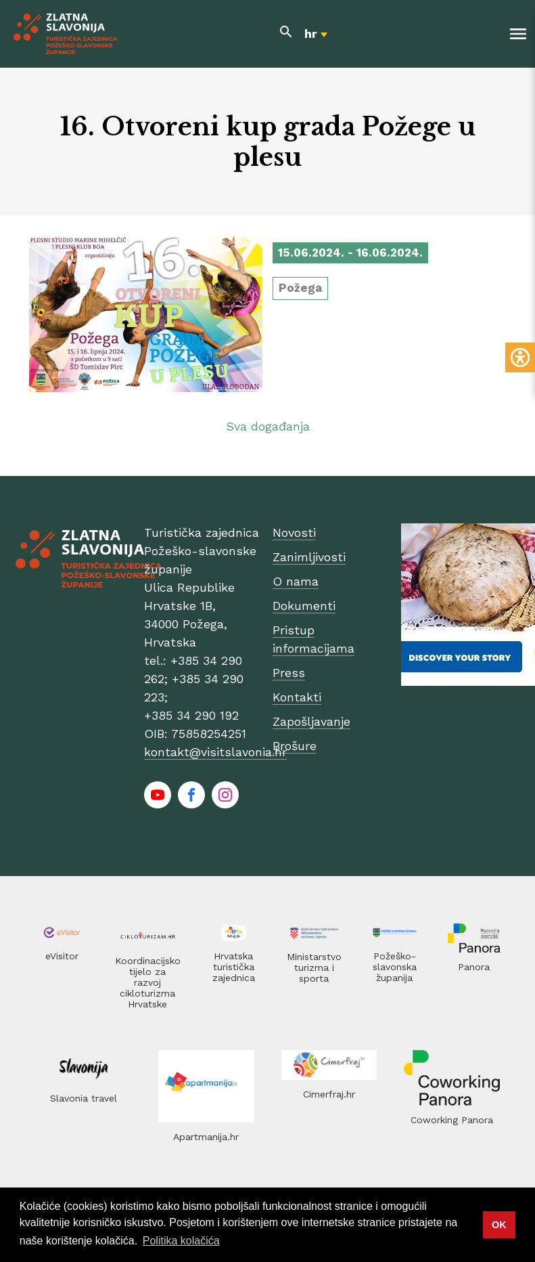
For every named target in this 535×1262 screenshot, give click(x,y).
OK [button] (499, 1224)
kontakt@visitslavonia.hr (215, 752)
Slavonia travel (83, 1098)
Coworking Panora (452, 1119)
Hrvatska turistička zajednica (233, 967)
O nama (296, 581)
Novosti (294, 532)
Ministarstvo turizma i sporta (314, 967)
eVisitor (61, 956)
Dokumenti (304, 606)
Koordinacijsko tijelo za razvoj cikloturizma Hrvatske (148, 982)
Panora (474, 966)
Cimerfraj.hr (329, 1094)
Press (289, 673)
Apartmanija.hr (206, 1136)
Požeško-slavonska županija (395, 967)
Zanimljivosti (309, 557)
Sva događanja (268, 426)
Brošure (295, 746)
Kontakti (297, 697)
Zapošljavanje (311, 721)
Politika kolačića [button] (181, 1240)
